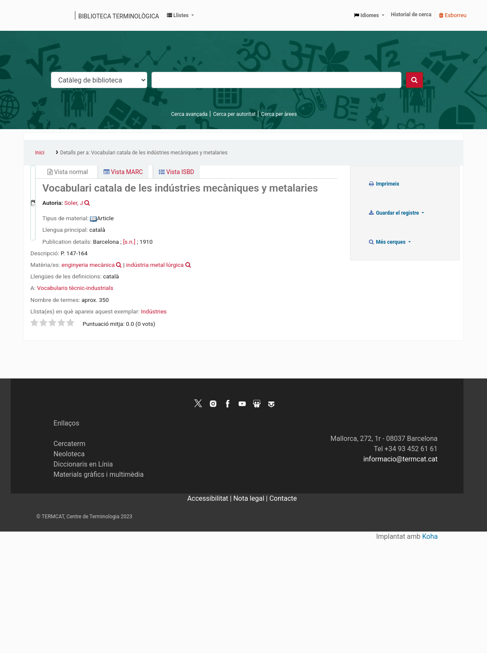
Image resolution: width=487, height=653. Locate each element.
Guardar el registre (394, 213)
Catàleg (33, 15)
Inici (40, 153)
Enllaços (66, 423)
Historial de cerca (411, 15)
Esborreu (452, 15)
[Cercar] (414, 80)
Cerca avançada (189, 114)
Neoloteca (69, 454)
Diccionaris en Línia (83, 464)
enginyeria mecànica (88, 264)
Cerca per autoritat (234, 114)
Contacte (283, 498)
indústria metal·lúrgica (155, 264)
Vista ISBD (176, 171)
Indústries (153, 311)
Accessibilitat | (210, 498)
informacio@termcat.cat (400, 459)
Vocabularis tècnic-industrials (75, 287)
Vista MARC (123, 171)
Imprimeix (383, 184)
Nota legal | (251, 498)
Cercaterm (69, 444)
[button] (180, 15)
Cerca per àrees (279, 114)
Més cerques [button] (387, 242)
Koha (430, 536)
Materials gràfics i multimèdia (98, 474)
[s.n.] (129, 241)
